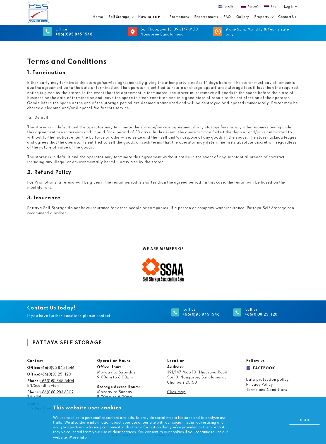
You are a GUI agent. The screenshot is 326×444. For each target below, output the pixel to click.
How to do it (149, 17)
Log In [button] (289, 7)
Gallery (242, 17)
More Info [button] (78, 437)
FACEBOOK (264, 368)
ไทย (273, 6)
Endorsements (206, 17)
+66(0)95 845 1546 (57, 368)
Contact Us (287, 17)
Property (261, 17)
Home (98, 17)
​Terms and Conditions (266, 390)
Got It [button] (304, 420)
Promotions (179, 17)
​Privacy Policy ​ (259, 385)
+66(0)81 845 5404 (57, 381)
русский (253, 6)
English (229, 6)
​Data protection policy (267, 380)
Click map (176, 392)
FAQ (227, 17)
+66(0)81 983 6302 (57, 392)
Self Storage (118, 17)
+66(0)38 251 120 (55, 374)
